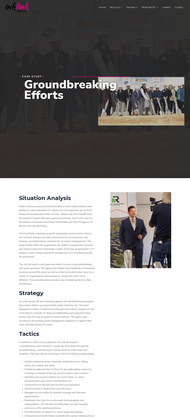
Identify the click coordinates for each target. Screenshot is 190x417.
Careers (166, 7)
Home (102, 7)
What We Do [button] (150, 7)
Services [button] (132, 7)
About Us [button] (116, 7)
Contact (179, 7)
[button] (121, 7)
